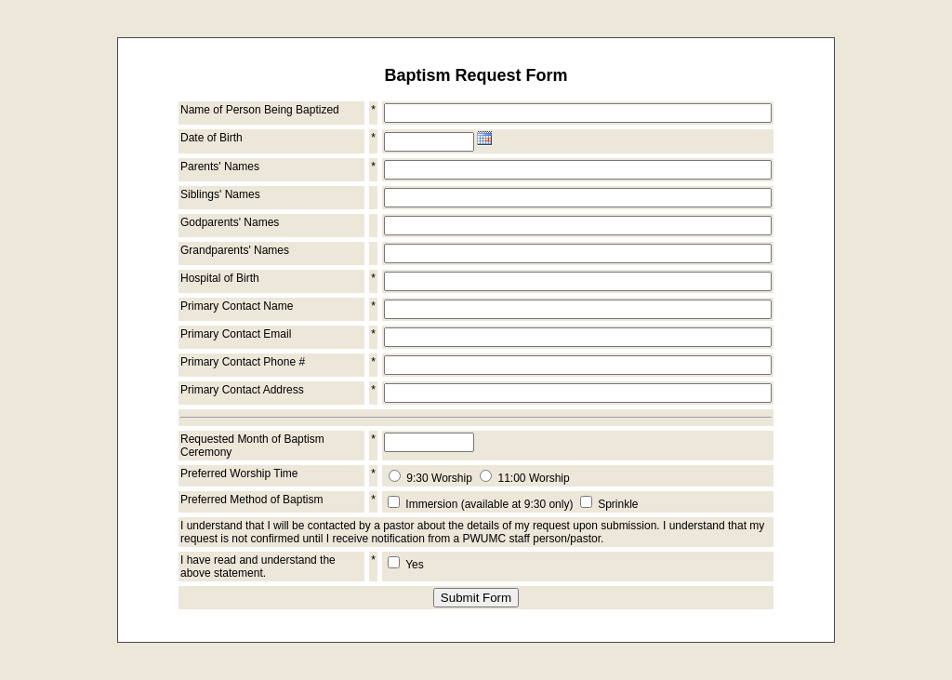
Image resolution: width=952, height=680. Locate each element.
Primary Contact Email (235, 333)
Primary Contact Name (236, 306)
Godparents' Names (229, 222)
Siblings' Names (220, 194)
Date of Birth (211, 137)
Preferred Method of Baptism (251, 499)
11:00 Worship (534, 478)
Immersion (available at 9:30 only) (489, 504)
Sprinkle (618, 504)
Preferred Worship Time (239, 473)
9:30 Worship (438, 478)
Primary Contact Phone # (242, 361)
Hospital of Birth (219, 278)
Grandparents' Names (234, 250)
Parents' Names (219, 166)
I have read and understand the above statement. (258, 566)
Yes (414, 564)
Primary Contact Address (242, 389)
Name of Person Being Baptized (259, 109)
